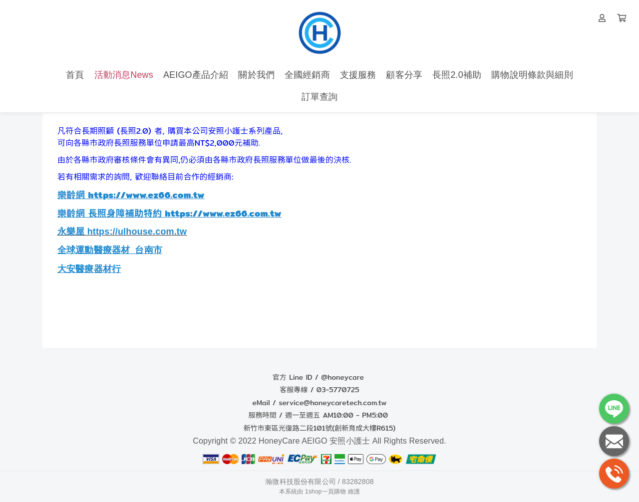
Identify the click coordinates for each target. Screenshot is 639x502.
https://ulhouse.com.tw (137, 232)
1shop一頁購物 (325, 491)
